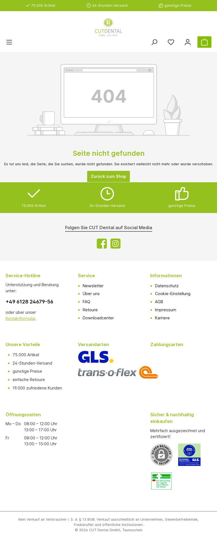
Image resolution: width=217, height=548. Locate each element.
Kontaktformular (20, 318)
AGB (159, 301)
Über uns (91, 293)
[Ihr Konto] (188, 42)
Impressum (165, 309)
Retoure (90, 309)
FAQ (86, 301)
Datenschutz (167, 285)
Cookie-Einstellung (172, 293)
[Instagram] (115, 243)
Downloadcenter (98, 317)
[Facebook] (102, 243)
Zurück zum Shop (108, 176)
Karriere (162, 317)
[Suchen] (154, 42)
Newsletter (93, 285)
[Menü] (9, 42)
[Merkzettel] (171, 42)
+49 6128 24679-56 (29, 302)
